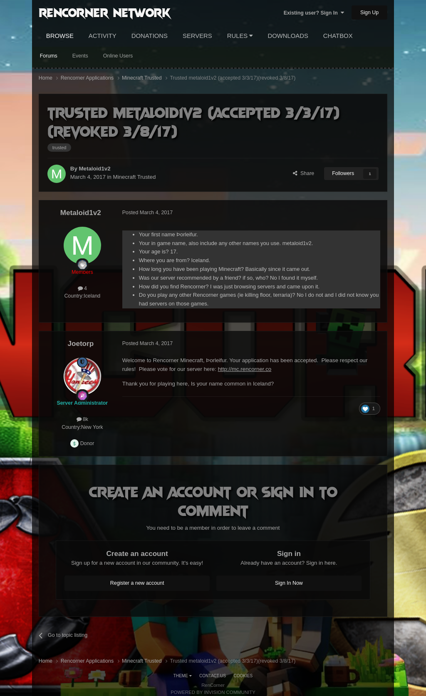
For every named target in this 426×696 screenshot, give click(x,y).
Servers (197, 36)
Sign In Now (289, 583)
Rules (240, 36)
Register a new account (137, 583)
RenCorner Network (105, 12)
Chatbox (338, 36)
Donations (149, 36)
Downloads (287, 36)
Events (80, 56)
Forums (48, 56)
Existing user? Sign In (314, 13)
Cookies (243, 675)
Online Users (118, 56)
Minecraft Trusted (134, 177)
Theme (182, 675)
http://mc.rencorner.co (245, 369)
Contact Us (212, 675)
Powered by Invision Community (213, 692)
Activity (102, 36)
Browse (60, 36)
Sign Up (369, 12)
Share (303, 173)
